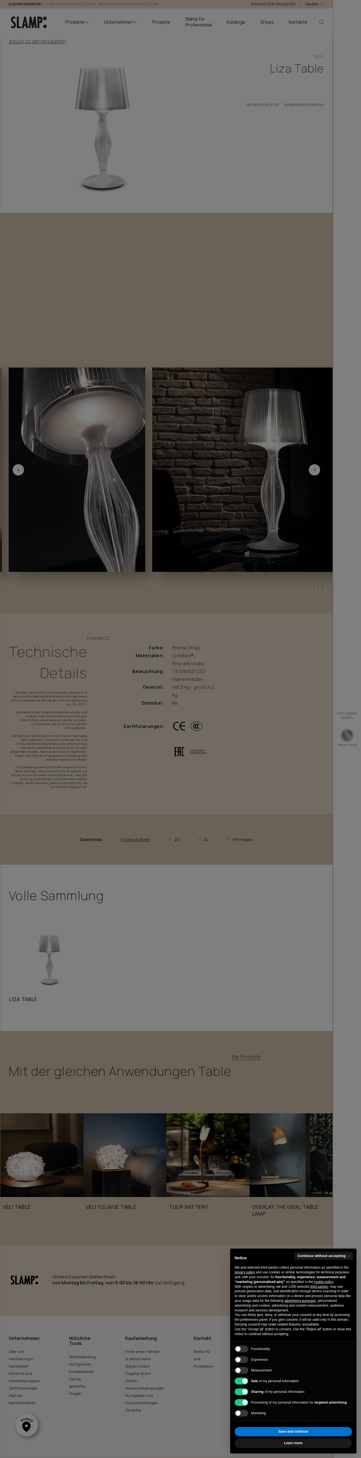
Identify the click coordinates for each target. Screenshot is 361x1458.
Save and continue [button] (293, 1431)
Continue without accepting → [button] (324, 1256)
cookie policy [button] (323, 1282)
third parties (319, 1287)
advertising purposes (300, 1301)
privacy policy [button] (245, 1272)
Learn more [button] (293, 1443)
